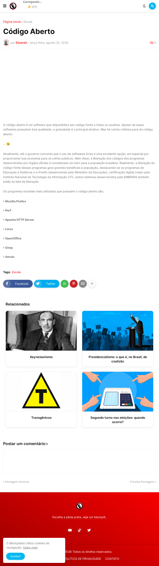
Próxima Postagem (142, 481)
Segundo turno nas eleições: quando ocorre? (117, 420)
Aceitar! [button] (15, 556)
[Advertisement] (79, 83)
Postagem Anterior (17, 481)
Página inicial (12, 21)
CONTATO (112, 558)
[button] (5, 6)
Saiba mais (30, 547)
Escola (28, 21)
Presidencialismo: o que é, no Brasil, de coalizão (118, 359)
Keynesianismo (41, 357)
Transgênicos (41, 418)
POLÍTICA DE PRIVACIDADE (82, 558)
